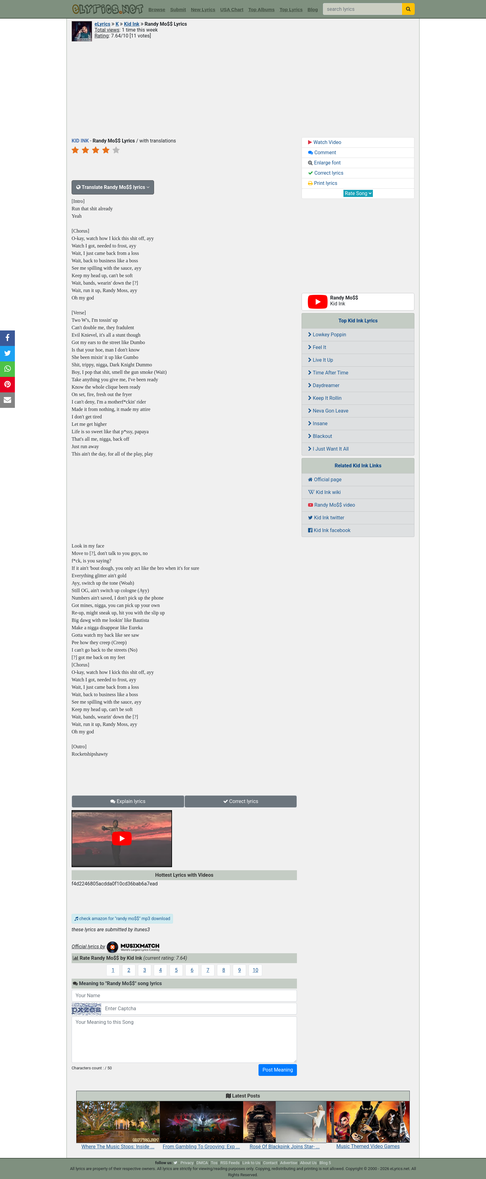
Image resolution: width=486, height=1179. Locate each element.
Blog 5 (325, 1162)
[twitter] (175, 1162)
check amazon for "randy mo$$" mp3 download (122, 918)
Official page (325, 480)
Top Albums (261, 9)
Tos (214, 1162)
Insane (317, 423)
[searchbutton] (408, 9)
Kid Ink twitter (326, 518)
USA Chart (231, 9)
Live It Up (320, 360)
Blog (312, 9)
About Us (308, 1162)
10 (255, 970)
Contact (270, 1162)
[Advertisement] (243, 89)
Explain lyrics (127, 801)
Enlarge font (324, 163)
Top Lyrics (291, 9)
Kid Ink (131, 24)
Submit (178, 9)
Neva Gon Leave (328, 411)
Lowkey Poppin (327, 335)
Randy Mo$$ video (331, 505)
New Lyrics (203, 9)
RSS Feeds (230, 1162)
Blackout (320, 436)
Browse (156, 9)
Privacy (186, 1162)
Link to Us (251, 1162)
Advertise (288, 1162)
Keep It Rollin (325, 398)
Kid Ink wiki (324, 492)
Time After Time (328, 373)
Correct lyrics (240, 801)
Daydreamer (323, 385)
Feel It (317, 347)
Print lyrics (322, 183)
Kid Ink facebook (329, 530)
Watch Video (324, 142)
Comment (322, 152)
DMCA (202, 1162)
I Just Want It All (328, 449)
